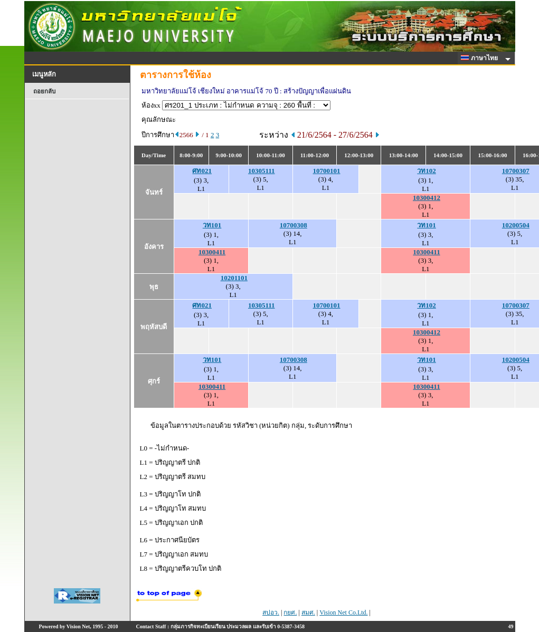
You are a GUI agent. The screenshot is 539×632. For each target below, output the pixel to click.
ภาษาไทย (481, 58)
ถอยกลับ (44, 91)
